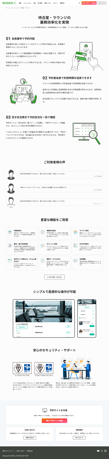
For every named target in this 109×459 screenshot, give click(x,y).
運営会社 (30, 451)
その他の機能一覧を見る (54, 277)
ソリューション (27, 3)
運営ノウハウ (47, 3)
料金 (34, 3)
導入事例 (40, 3)
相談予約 (62, 3)
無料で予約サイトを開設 (89, 3)
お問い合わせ (101, 3)
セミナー (55, 3)
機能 (20, 3)
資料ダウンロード (8, 451)
